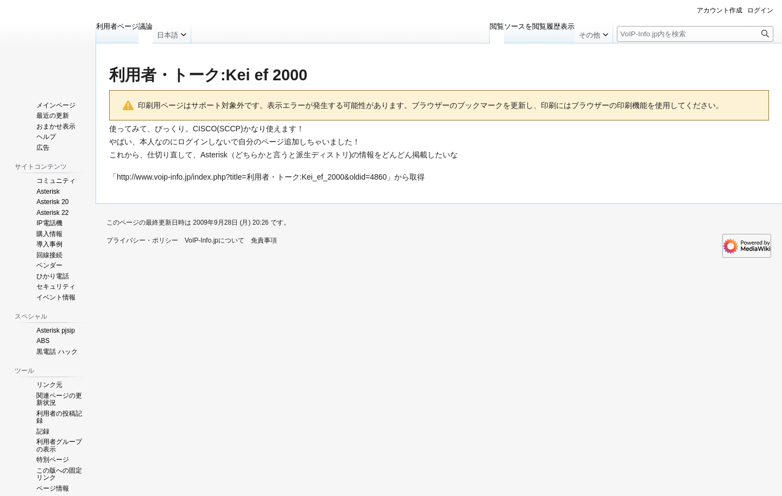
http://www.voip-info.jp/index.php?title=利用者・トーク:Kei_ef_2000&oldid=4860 (252, 177)
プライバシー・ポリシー (142, 240)
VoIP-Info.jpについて (214, 240)
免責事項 (264, 240)
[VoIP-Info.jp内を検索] (695, 34)
